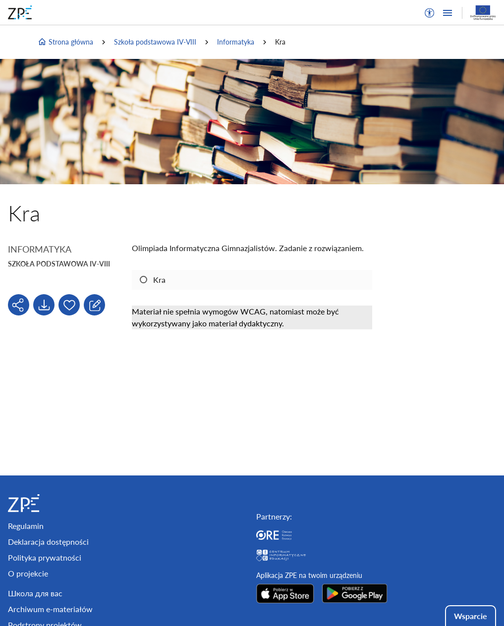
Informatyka (235, 42)
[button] (429, 13)
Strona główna (65, 42)
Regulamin (26, 525)
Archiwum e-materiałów (50, 609)
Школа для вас (35, 593)
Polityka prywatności (44, 557)
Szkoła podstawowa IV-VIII (155, 42)
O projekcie (28, 573)
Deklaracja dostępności (48, 541)
